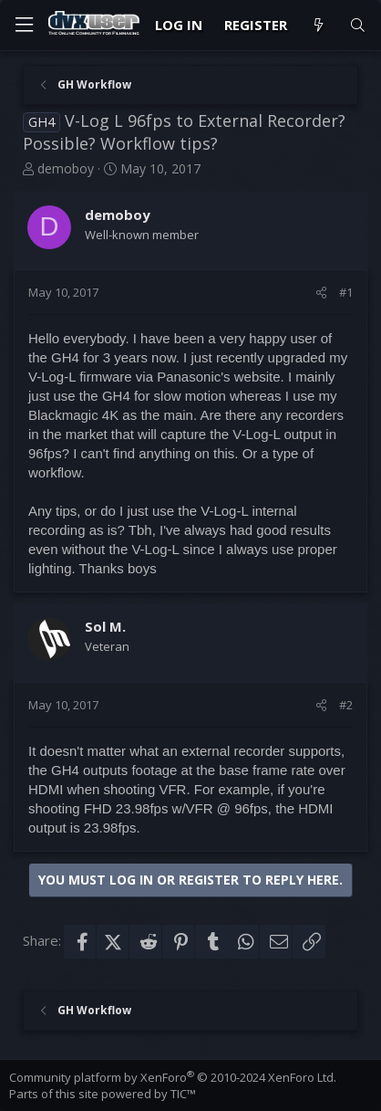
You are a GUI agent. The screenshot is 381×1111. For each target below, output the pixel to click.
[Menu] (24, 25)
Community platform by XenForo (172, 1077)
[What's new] (317, 25)
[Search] (357, 25)
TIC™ (183, 1093)
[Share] (321, 292)
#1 (346, 292)
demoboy (65, 168)
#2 (346, 705)
